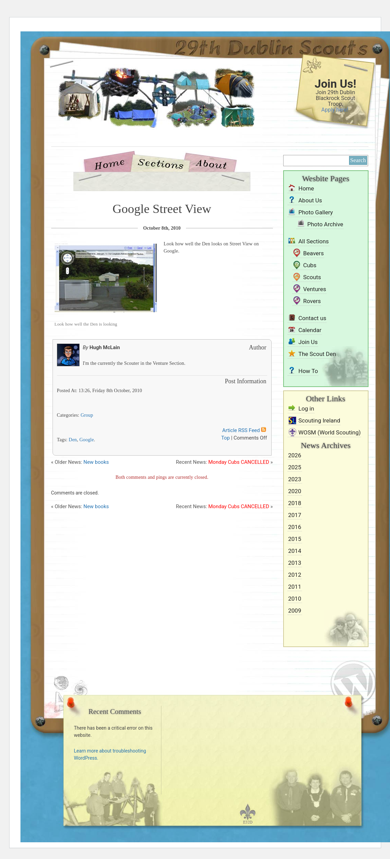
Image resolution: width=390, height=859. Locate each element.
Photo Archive (325, 224)
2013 (294, 562)
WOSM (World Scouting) (330, 432)
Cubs (310, 265)
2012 (294, 574)
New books (96, 462)
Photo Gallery (316, 212)
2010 (294, 598)
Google (87, 439)
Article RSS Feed (244, 430)
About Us (211, 163)
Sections (160, 163)
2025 (294, 467)
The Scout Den (317, 353)
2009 (294, 610)
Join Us (308, 342)
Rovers (312, 301)
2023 (294, 479)
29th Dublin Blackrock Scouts (145, 110)
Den (73, 439)
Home (112, 163)
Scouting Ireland (320, 420)
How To (308, 371)
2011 (294, 586)
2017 (294, 515)
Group (87, 415)
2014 (294, 550)
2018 (294, 503)
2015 (294, 538)
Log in (306, 408)
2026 (294, 455)
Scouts (312, 277)
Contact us (313, 318)
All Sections (314, 241)
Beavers (313, 253)
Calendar (310, 330)
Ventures (314, 289)
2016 (294, 527)
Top (225, 438)
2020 (294, 491)
